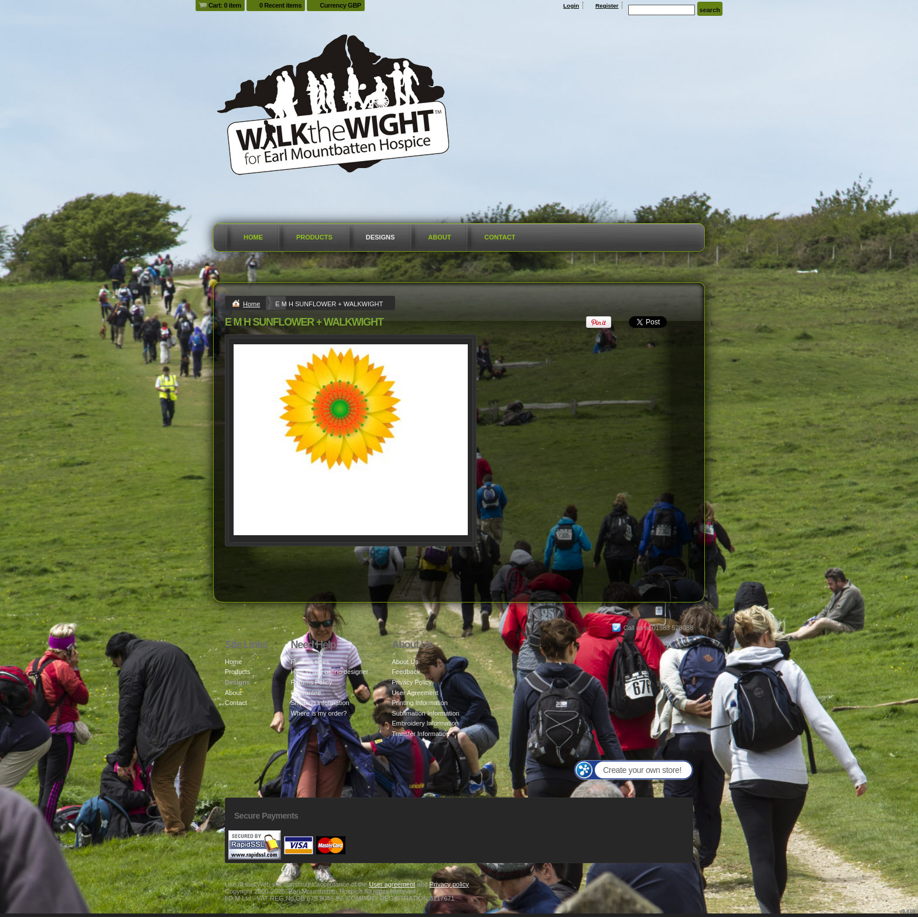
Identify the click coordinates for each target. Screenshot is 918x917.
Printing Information (419, 702)
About (439, 237)
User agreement (392, 884)
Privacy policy (449, 884)
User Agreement (415, 692)
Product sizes (309, 661)
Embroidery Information (425, 723)
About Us (405, 661)
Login (571, 5)
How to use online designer (329, 671)
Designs (380, 237)
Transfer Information (421, 733)
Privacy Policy (411, 682)
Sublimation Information (426, 713)
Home (253, 237)
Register (607, 5)
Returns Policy (311, 682)
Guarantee (305, 692)
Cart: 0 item (224, 5)
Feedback (406, 671)
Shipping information (319, 702)
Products (314, 237)
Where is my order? (318, 713)
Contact (499, 237)
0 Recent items (280, 5)
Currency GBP (340, 5)
